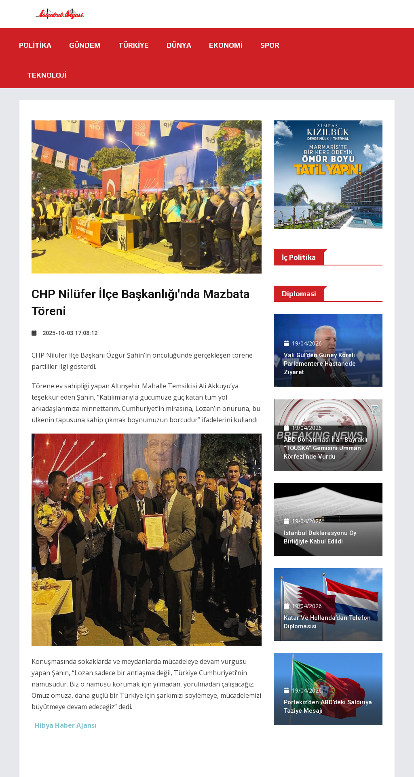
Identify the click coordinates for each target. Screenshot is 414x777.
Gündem (85, 45)
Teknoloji (46, 75)
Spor (269, 45)
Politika (35, 45)
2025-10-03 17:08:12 (64, 333)
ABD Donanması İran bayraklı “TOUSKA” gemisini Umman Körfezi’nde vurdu (326, 448)
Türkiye (133, 45)
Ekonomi (226, 45)
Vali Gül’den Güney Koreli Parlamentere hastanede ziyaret (320, 364)
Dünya (179, 45)
